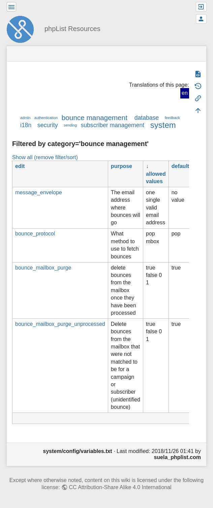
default (180, 166)
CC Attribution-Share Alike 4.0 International (120, 487)
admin (25, 118)
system (163, 125)
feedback (172, 118)
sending (70, 125)
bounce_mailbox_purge (43, 268)
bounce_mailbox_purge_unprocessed (60, 324)
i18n (25, 125)
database (146, 117)
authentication (46, 118)
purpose (121, 166)
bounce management (94, 117)
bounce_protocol (35, 233)
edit (20, 166)
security (47, 125)
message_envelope (38, 192)
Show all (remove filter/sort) (45, 157)
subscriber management (112, 125)
